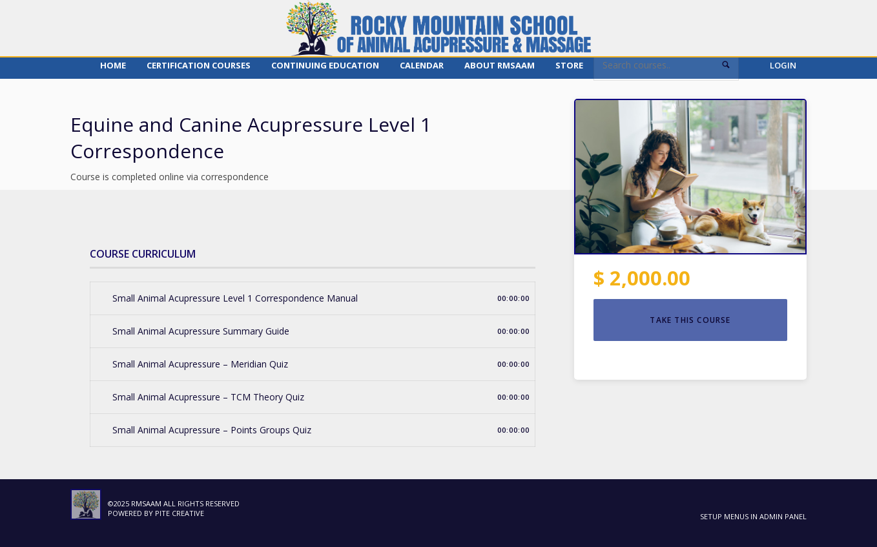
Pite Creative (179, 513)
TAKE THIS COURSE (690, 320)
